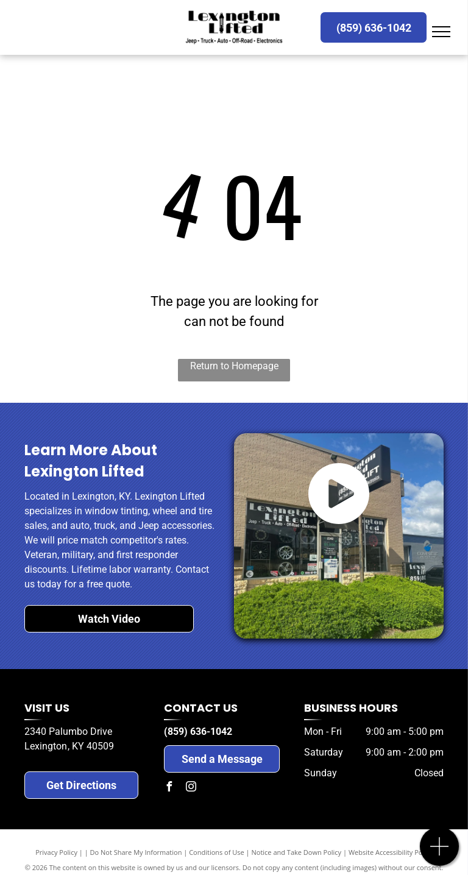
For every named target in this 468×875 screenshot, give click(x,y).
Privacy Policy (56, 852)
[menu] (441, 32)
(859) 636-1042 (198, 731)
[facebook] (169, 788)
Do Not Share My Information (136, 852)
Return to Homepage (234, 366)
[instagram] (191, 788)
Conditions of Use (216, 852)
